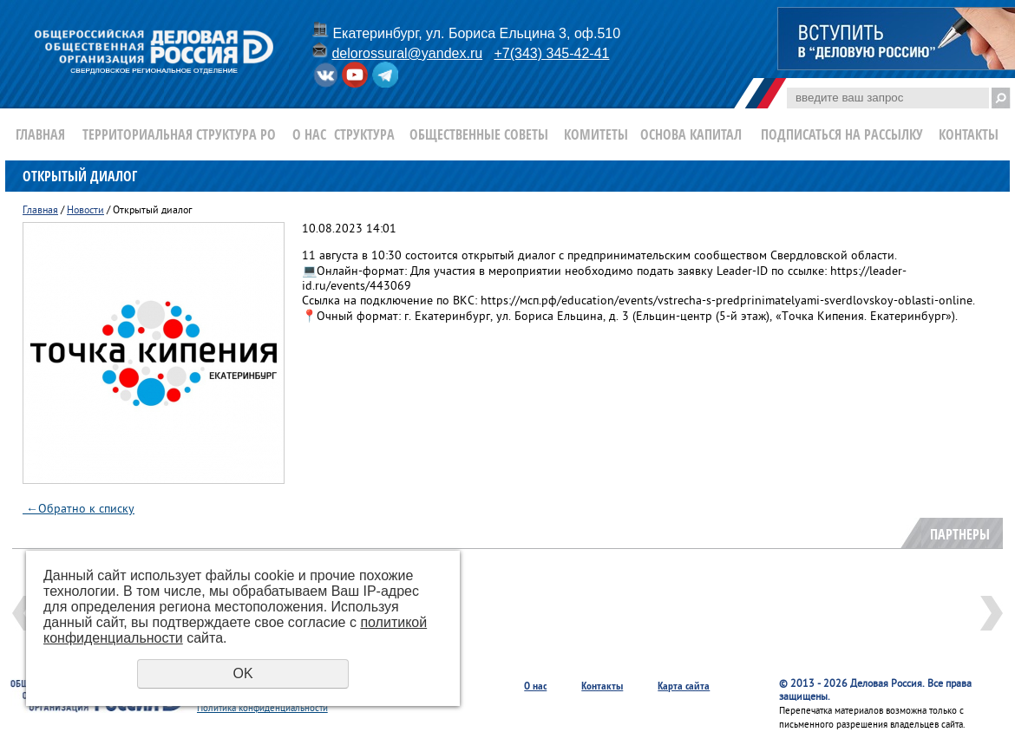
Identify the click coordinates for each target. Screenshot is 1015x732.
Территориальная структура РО (179, 134)
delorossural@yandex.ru (406, 53)
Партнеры (960, 534)
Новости (85, 211)
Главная (40, 134)
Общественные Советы (478, 134)
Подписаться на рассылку (842, 134)
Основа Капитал (691, 134)
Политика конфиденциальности (262, 709)
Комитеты (596, 134)
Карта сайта (684, 685)
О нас (309, 134)
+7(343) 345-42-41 (551, 53)
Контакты (969, 134)
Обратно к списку (78, 509)
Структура (364, 134)
